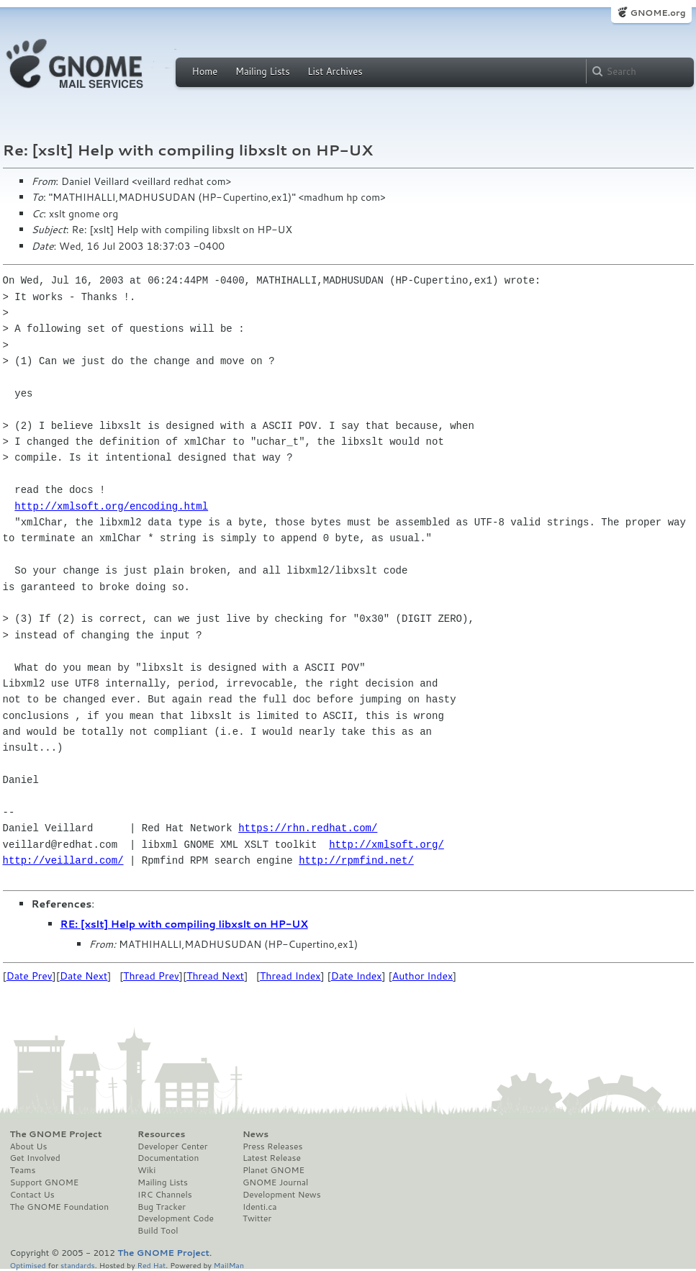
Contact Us (32, 1194)
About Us (29, 1146)
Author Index (422, 976)
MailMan (229, 1264)
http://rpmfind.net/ (356, 860)
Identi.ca (260, 1207)
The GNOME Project (56, 1134)
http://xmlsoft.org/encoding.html (111, 506)
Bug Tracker (161, 1207)
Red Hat (151, 1264)
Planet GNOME (273, 1170)
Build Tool (157, 1230)
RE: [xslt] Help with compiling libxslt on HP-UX (184, 924)
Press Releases (272, 1146)
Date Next (83, 976)
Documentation (168, 1158)
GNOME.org (657, 12)
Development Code (175, 1218)
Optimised (28, 1264)
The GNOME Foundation (59, 1207)
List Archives (334, 71)
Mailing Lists (262, 71)
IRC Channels (164, 1194)
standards (77, 1264)
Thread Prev (151, 976)
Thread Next (215, 976)
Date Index (356, 976)
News (255, 1134)
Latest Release (272, 1158)
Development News (282, 1194)
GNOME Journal (276, 1182)
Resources (161, 1134)
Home (205, 71)
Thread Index (290, 976)
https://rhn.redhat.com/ (307, 828)
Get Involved (35, 1158)
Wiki (146, 1170)
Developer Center (172, 1146)
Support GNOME (44, 1182)
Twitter (257, 1218)
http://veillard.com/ (63, 860)
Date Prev (29, 976)
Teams (23, 1170)
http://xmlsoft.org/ (386, 844)
